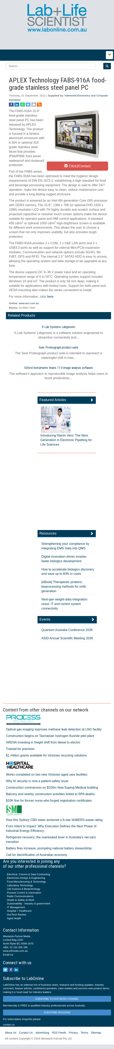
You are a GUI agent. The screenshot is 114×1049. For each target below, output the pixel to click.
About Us (10, 1032)
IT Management (16, 907)
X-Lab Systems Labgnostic (58, 327)
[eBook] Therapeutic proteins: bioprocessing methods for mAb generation (63, 586)
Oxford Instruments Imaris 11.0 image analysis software (58, 368)
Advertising (42, 1032)
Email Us (8, 954)
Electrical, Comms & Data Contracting (28, 874)
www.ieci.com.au (29, 303)
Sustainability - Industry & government (28, 903)
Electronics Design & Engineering (26, 877)
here (50, 296)
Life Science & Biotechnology (23, 888)
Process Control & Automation (24, 892)
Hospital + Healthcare (19, 910)
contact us (9, 1024)
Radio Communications (20, 896)
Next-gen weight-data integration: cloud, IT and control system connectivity (64, 604)
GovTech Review (16, 914)
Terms (84, 1032)
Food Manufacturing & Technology (26, 881)
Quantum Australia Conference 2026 (67, 630)
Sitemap (96, 1032)
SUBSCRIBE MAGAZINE (57, 1012)
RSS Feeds (59, 1032)
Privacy (73, 1032)
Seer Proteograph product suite (58, 347)
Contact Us (26, 1032)
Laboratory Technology (20, 885)
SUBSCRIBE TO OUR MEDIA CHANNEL (57, 999)
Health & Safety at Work (20, 899)
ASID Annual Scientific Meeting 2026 (67, 638)
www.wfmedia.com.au (15, 950)
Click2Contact (77, 166)
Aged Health (14, 918)
